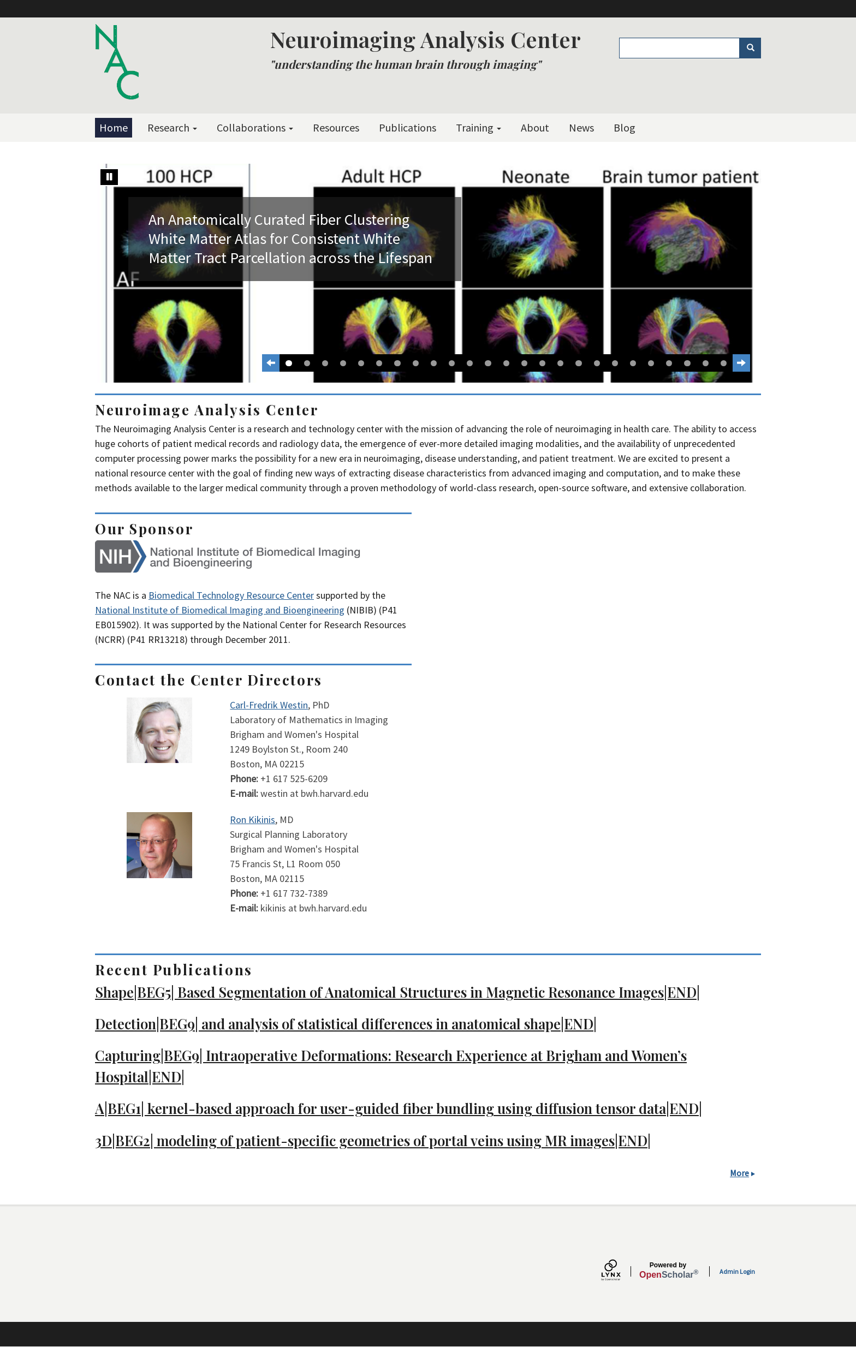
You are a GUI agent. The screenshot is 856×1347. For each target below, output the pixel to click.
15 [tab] (542, 363)
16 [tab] (560, 363)
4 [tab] (343, 363)
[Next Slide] (741, 363)
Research (172, 127)
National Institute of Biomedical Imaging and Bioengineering (219, 610)
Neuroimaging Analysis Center (425, 39)
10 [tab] (452, 363)
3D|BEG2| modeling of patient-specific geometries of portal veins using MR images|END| (373, 1140)
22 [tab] (669, 363)
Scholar (668, 1270)
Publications (407, 127)
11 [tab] (470, 363)
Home (113, 127)
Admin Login (737, 1271)
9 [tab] (434, 363)
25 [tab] (724, 363)
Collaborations (255, 127)
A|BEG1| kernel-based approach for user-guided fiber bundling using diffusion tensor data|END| (398, 1108)
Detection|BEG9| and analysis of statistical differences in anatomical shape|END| (346, 1023)
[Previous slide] (271, 363)
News (581, 127)
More (739, 1172)
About (535, 127)
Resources (336, 127)
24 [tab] (706, 363)
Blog (624, 127)
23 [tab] (687, 363)
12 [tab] (488, 363)
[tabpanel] (428, 273)
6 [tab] (379, 363)
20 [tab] (633, 363)
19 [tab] (615, 363)
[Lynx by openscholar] (620, 1271)
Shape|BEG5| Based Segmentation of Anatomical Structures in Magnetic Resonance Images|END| (397, 991)
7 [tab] (397, 363)
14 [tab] (524, 363)
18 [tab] (597, 363)
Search (754, 48)
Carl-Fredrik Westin (269, 705)
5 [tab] (361, 363)
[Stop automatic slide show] (109, 177)
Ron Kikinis (252, 819)
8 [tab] (416, 363)
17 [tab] (578, 363)
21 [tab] (651, 363)
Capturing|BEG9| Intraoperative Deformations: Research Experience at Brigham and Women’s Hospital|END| (391, 1065)
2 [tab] (307, 363)
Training (478, 127)
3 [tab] (325, 363)
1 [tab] (289, 363)
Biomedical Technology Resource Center (231, 595)
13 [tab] (506, 363)
